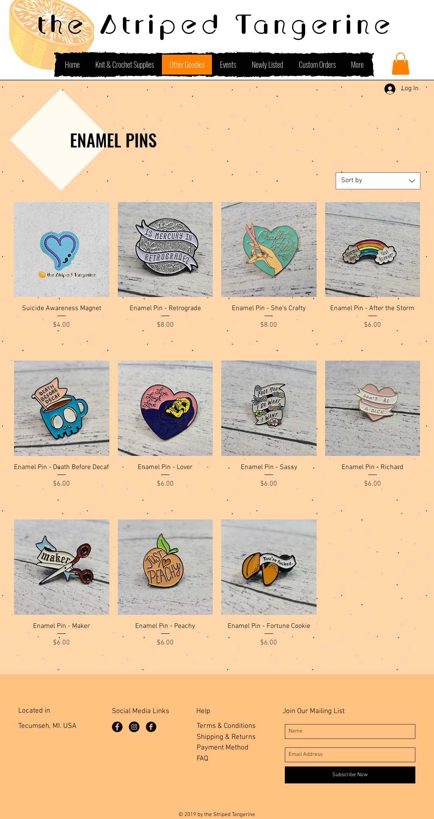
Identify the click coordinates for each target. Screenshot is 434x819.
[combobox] (378, 180)
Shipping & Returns (226, 737)
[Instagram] (134, 727)
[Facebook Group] (151, 727)
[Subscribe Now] (350, 774)
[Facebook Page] (117, 727)
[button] (400, 64)
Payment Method (222, 748)
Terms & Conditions (226, 726)
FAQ (202, 759)
